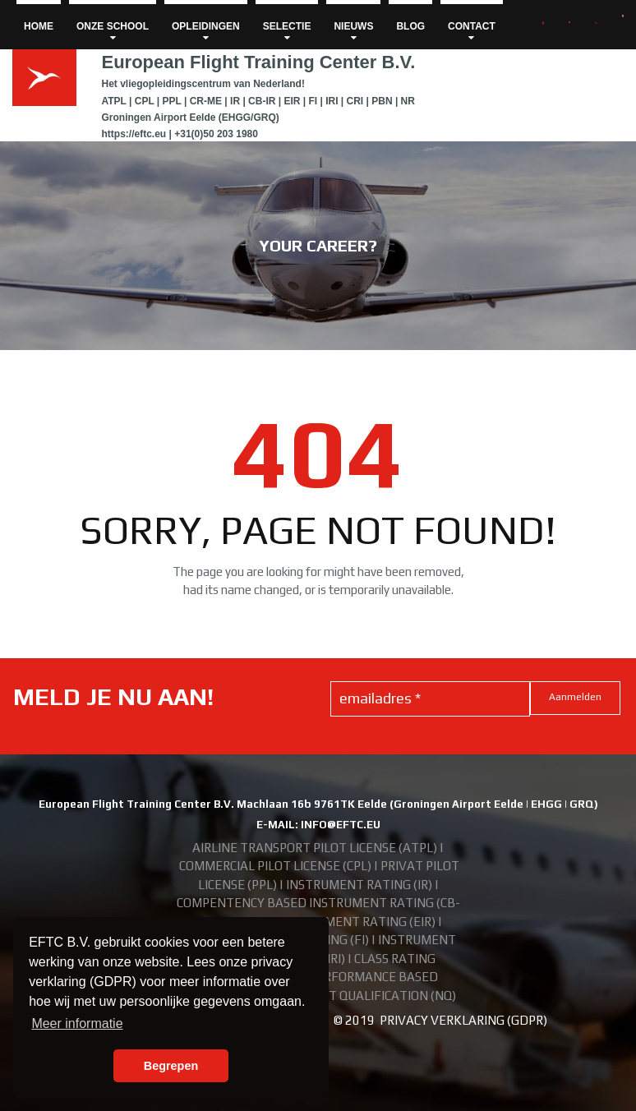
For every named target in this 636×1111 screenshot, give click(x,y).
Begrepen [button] (171, 1065)
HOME (38, 26)
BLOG (410, 26)
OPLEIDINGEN (206, 32)
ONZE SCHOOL (112, 32)
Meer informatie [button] (76, 1023)
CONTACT (471, 32)
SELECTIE (287, 32)
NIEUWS (353, 32)
